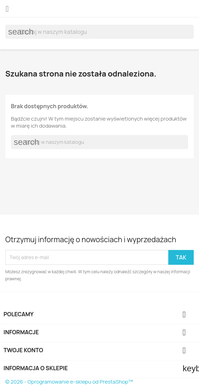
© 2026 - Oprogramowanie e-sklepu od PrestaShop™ (69, 381)
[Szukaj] (99, 32)
